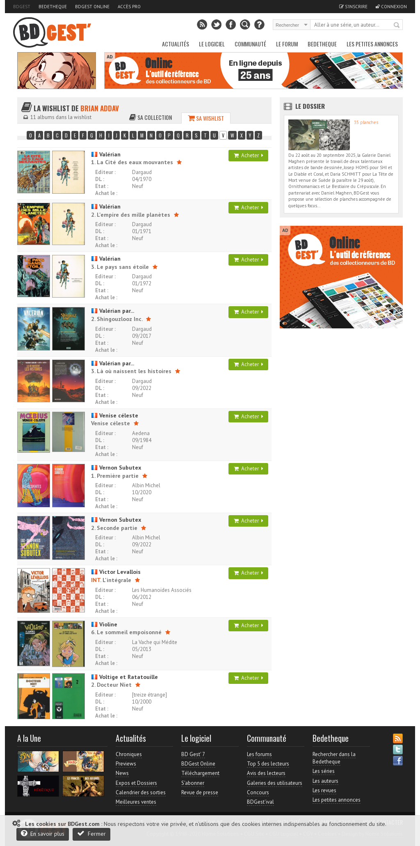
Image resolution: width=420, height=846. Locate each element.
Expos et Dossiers (136, 783)
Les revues (324, 790)
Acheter (248, 155)
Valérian (106, 154)
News (122, 773)
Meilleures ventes (136, 801)
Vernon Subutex (116, 467)
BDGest (21, 6)
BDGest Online (92, 6)
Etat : (101, 186)
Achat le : (106, 193)
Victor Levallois (116, 571)
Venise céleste (114, 415)
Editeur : (105, 172)
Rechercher (397, 25)
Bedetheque (53, 6)
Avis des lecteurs (266, 773)
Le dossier (310, 105)
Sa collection (150, 117)
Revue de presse (199, 792)
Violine (104, 624)
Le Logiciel (212, 43)
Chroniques (129, 754)
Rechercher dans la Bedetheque (334, 758)
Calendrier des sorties (141, 792)
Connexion (391, 6)
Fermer (91, 833)
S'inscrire (353, 6)
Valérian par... (112, 310)
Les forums (259, 754)
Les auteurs (325, 780)
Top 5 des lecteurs (268, 763)
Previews (126, 763)
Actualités (175, 43)
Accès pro (129, 6)
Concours (258, 792)
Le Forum (287, 43)
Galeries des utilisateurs (274, 783)
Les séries (324, 771)
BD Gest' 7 (193, 754)
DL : (99, 179)
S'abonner (192, 783)
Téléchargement (200, 773)
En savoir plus (42, 833)
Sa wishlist (206, 118)
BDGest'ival (260, 801)
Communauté (250, 43)
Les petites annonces (372, 43)
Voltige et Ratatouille (124, 677)
